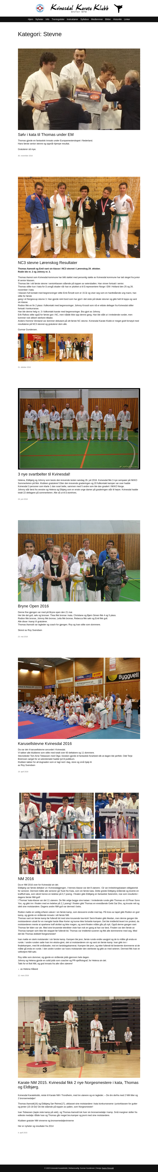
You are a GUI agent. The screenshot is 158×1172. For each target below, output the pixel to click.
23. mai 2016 (23, 637)
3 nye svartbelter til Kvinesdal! (44, 474)
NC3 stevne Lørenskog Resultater (47, 262)
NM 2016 (26, 878)
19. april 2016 (23, 772)
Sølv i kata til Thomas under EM (46, 134)
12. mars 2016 (23, 975)
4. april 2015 (22, 1133)
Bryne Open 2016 (33, 606)
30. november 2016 (25, 156)
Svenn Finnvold (108, 1168)
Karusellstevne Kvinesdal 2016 (45, 743)
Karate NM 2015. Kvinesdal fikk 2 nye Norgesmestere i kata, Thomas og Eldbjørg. (78, 1084)
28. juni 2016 (23, 499)
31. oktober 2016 (24, 367)
